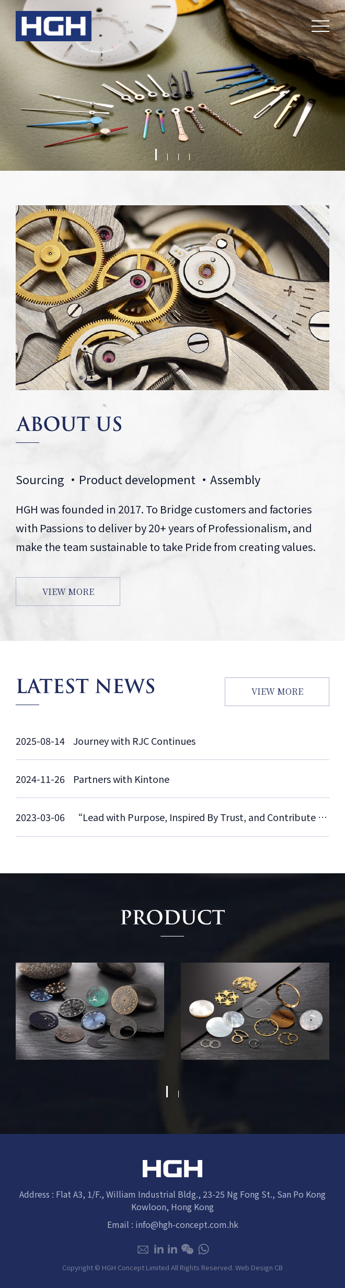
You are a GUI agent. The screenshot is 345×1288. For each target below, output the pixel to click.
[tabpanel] (172, 85)
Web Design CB (259, 1267)
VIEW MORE (68, 592)
